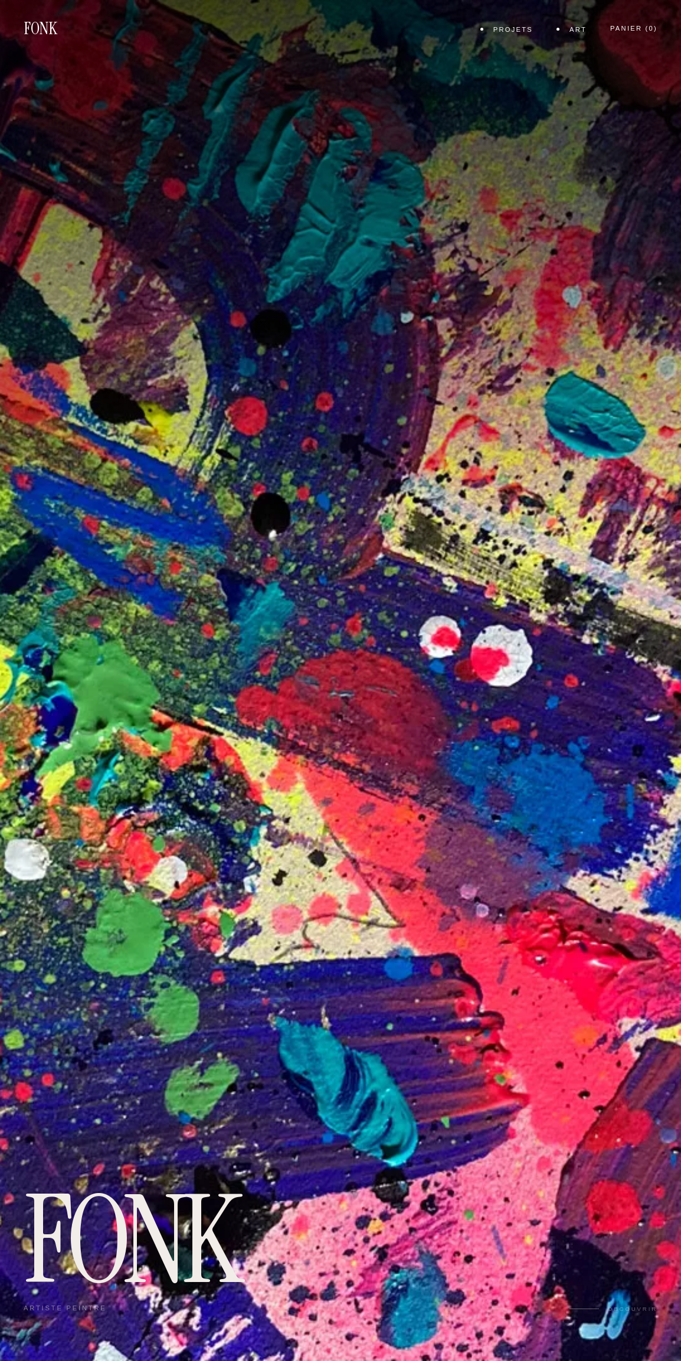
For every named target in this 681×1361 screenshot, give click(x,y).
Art (578, 29)
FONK (40, 28)
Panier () (633, 28)
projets (513, 29)
